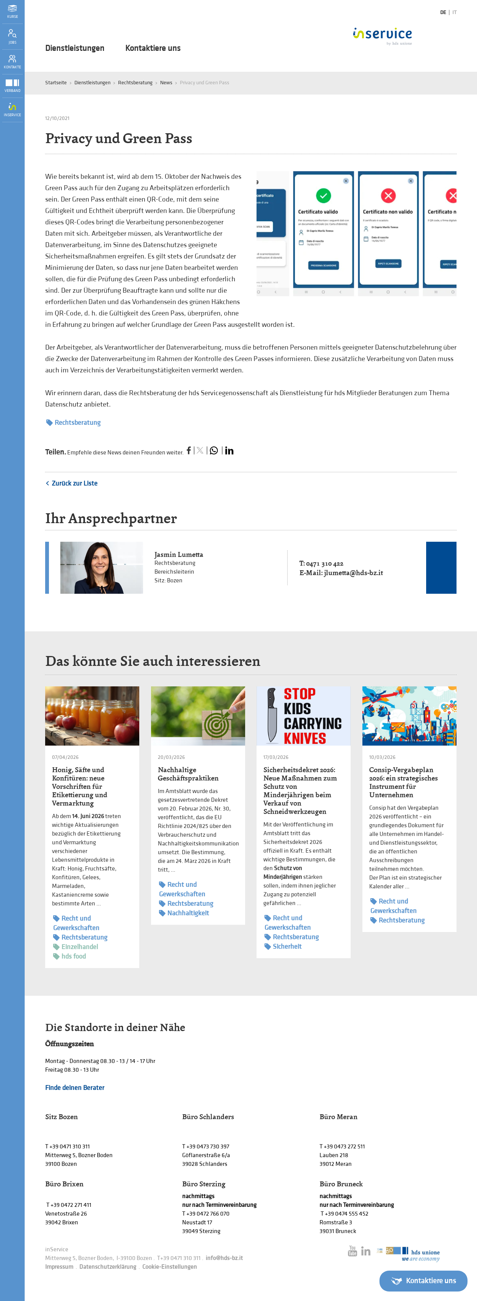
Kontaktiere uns (153, 48)
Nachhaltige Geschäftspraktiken (188, 773)
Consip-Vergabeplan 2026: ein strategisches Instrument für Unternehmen (403, 782)
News (166, 82)
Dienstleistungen (74, 48)
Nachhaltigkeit (184, 913)
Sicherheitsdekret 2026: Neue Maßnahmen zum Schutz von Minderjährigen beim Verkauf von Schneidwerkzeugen (300, 790)
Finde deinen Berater (74, 1088)
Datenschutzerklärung (107, 1267)
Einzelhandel (75, 947)
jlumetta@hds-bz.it (353, 572)
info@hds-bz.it (224, 1258)
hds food (69, 956)
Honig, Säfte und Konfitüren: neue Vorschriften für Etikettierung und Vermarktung (79, 786)
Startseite (56, 82)
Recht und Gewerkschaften (76, 923)
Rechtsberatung (135, 82)
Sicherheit (283, 946)
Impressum (59, 1267)
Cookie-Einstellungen (169, 1267)
